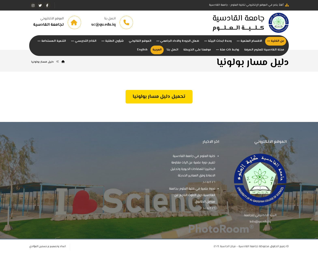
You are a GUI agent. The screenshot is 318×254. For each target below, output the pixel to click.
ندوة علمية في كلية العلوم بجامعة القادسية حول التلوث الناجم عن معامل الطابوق (192, 195)
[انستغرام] (33, 5)
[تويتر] (40, 5)
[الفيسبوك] (47, 5)
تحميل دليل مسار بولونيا (159, 96)
